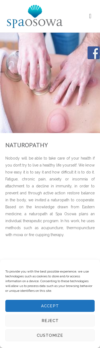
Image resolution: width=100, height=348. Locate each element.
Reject (50, 320)
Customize (50, 335)
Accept (50, 306)
